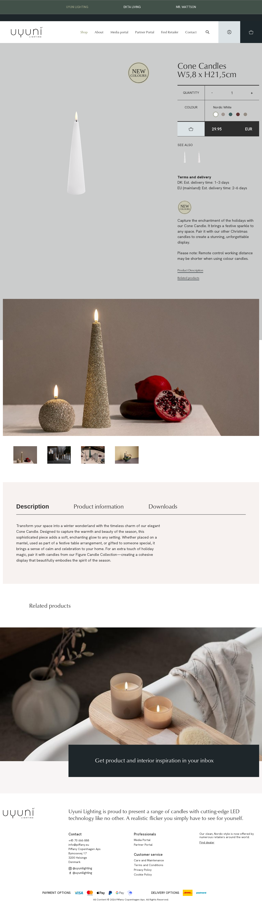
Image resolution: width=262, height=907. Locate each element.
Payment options (56, 893)
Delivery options (165, 893)
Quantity (191, 93)
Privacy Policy (143, 869)
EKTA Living (132, 7)
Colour (191, 107)
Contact (191, 32)
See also (185, 145)
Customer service (148, 854)
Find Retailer (169, 32)
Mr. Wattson (186, 7)
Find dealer (206, 842)
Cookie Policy (143, 874)
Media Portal (142, 840)
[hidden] (229, 32)
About (99, 32)
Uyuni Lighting (77, 7)
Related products (188, 278)
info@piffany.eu (78, 845)
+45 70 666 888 (78, 840)
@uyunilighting (80, 868)
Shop (84, 32)
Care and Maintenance (149, 860)
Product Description (190, 270)
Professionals (145, 834)
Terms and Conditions (148, 865)
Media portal (119, 32)
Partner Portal (144, 32)
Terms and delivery (194, 177)
